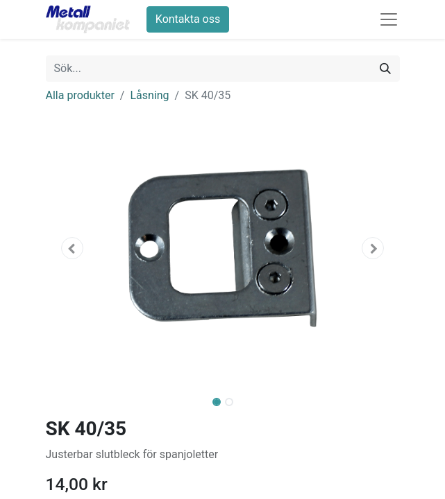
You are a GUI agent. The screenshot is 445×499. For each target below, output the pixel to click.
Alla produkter (80, 95)
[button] (72, 248)
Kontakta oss (188, 19)
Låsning (149, 95)
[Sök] (385, 68)
